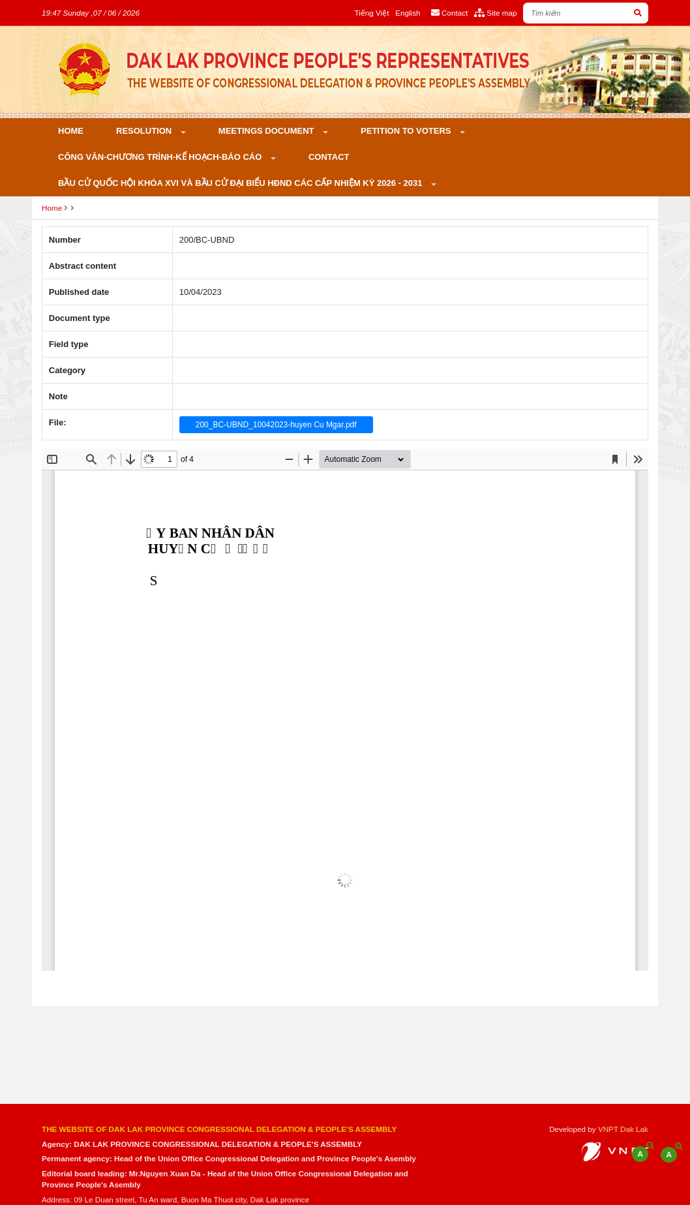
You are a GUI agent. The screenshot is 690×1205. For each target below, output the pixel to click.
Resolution (145, 131)
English (407, 12)
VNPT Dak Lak (623, 1129)
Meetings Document (267, 131)
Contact (329, 157)
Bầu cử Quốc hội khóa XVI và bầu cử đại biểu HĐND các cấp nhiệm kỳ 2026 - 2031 (241, 183)
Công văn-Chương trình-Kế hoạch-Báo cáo (161, 157)
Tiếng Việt (371, 12)
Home (70, 131)
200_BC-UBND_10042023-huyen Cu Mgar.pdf (276, 424)
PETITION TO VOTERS (407, 131)
